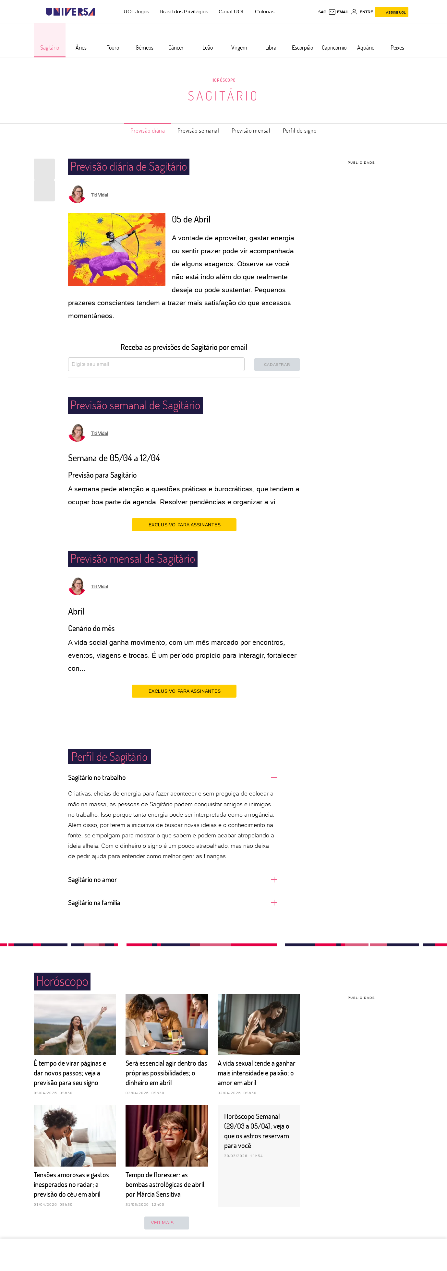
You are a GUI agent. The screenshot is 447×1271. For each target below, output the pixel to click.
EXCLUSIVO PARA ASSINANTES (184, 524)
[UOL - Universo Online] (100, 12)
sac (322, 12)
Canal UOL (232, 11)
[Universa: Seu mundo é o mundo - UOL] (70, 12)
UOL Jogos (136, 11)
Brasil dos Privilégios (184, 11)
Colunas (264, 11)
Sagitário (224, 95)
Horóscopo (223, 80)
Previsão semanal (198, 130)
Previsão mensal (251, 130)
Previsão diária (147, 130)
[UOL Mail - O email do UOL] (338, 12)
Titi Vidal (99, 195)
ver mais (167, 1223)
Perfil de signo (300, 130)
